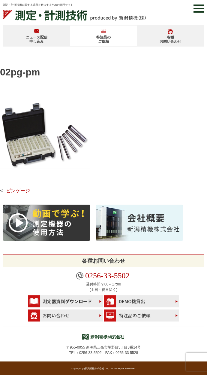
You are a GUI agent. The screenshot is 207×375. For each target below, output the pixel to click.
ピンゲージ (18, 190)
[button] (199, 9)
